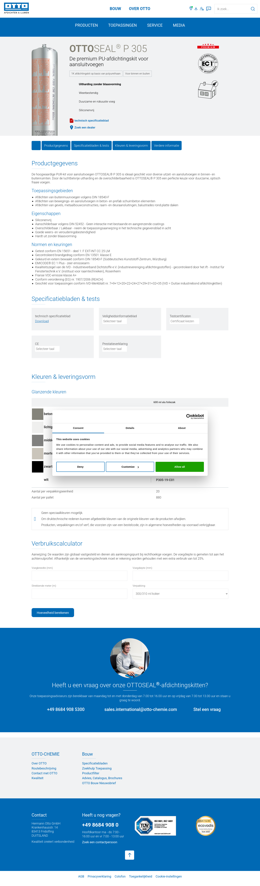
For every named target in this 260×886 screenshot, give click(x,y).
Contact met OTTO (44, 777)
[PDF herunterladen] (42, 325)
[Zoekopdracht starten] (252, 9)
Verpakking (139, 589)
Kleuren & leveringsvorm (131, 149)
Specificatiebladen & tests (91, 149)
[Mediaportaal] (196, 9)
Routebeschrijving (44, 772)
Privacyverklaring (99, 880)
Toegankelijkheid (140, 880)
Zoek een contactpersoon (99, 846)
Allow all (179, 466)
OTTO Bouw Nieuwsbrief (99, 787)
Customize (130, 466)
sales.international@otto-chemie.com (140, 713)
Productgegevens (56, 149)
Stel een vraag (207, 713)
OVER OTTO (139, 8)
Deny (80, 466)
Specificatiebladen (95, 767)
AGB (81, 880)
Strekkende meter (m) (44, 589)
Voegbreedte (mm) (42, 571)
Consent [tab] (78, 427)
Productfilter (90, 777)
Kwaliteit (38, 782)
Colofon (120, 880)
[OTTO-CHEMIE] (16, 8)
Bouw (115, 8)
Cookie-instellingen (169, 880)
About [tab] (182, 427)
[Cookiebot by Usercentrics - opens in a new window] (189, 416)
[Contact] (202, 9)
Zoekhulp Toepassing (97, 772)
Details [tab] (130, 427)
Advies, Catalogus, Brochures (102, 782)
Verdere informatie (166, 149)
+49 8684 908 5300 (66, 713)
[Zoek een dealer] (191, 9)
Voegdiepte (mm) (142, 571)
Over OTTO (39, 767)
